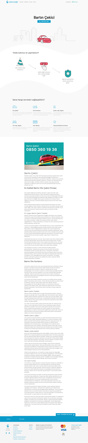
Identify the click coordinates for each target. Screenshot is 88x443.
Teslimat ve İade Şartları (19, 439)
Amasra (8, 419)
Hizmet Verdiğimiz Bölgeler (66, 414)
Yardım (30, 427)
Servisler (15, 427)
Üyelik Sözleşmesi (17, 431)
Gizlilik (14, 435)
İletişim (30, 429)
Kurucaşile (21, 419)
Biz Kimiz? (15, 429)
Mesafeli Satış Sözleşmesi (19, 437)
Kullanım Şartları (17, 433)
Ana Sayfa (22, 1)
